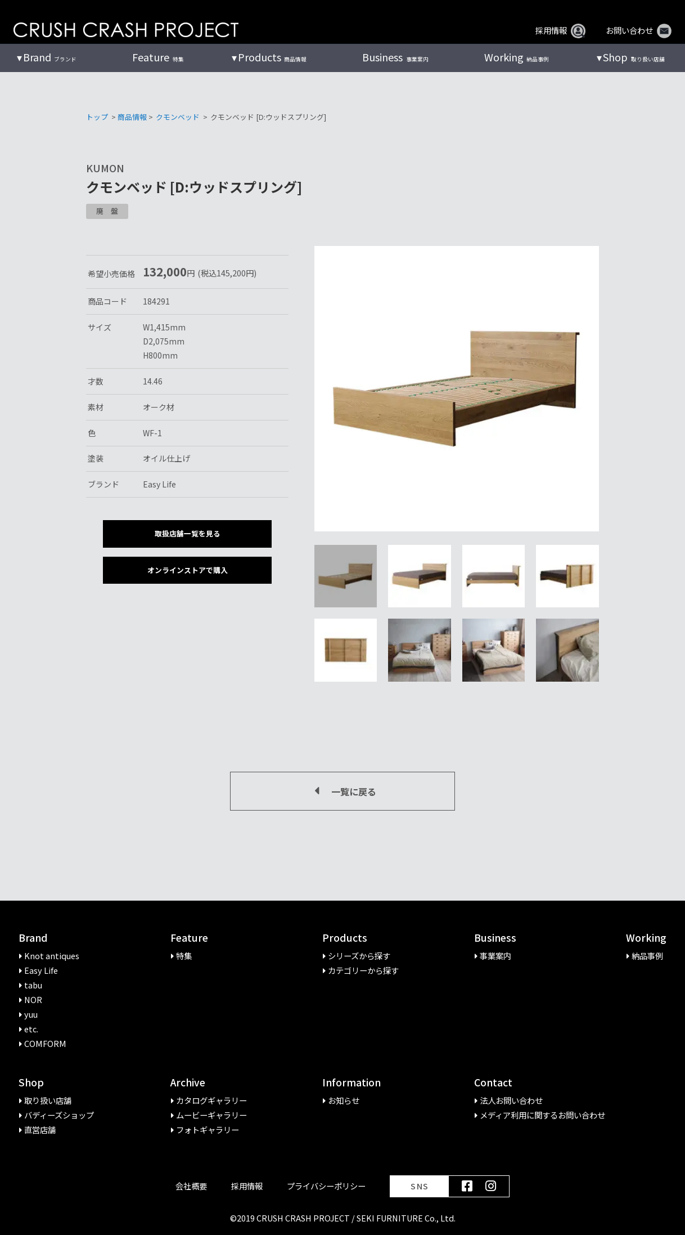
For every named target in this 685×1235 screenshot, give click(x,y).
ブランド (49, 57)
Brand (33, 938)
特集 (157, 57)
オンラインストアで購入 (187, 570)
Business (495, 938)
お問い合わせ (639, 30)
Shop (31, 1083)
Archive (187, 1083)
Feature (189, 938)
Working (646, 938)
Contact (493, 1083)
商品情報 (272, 57)
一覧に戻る (342, 791)
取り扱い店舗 (633, 57)
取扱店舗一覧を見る (187, 533)
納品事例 (516, 57)
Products (344, 938)
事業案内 (395, 57)
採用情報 (560, 30)
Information (351, 1083)
